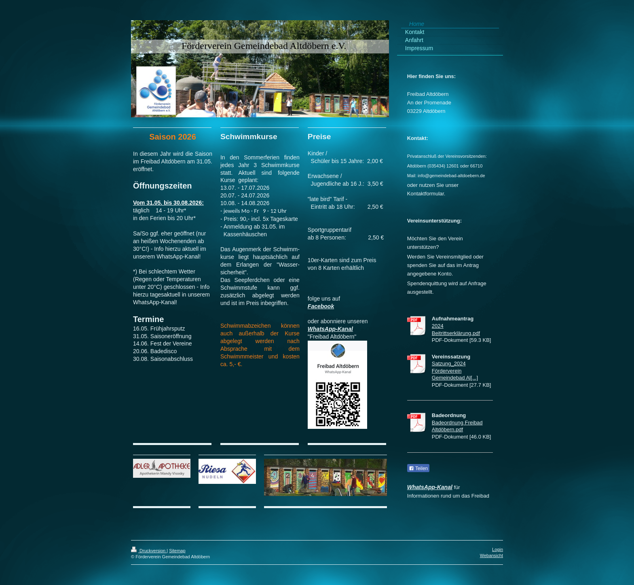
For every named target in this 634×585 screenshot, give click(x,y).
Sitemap (177, 550)
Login (497, 549)
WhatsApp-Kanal (330, 329)
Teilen (418, 468)
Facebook (321, 306)
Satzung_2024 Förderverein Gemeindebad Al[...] (455, 370)
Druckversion (149, 550)
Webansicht (491, 555)
